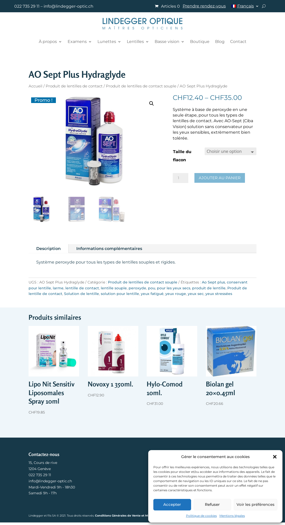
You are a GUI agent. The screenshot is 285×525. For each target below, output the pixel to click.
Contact (238, 41)
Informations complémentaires (109, 248)
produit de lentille (209, 288)
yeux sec (196, 293)
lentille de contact (82, 288)
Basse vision (167, 41)
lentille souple (114, 288)
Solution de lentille (81, 293)
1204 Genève (40, 468)
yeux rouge (175, 293)
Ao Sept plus (213, 282)
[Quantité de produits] (180, 178)
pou (151, 288)
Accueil (35, 86)
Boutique (199, 41)
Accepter (172, 504)
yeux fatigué (152, 293)
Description (48, 248)
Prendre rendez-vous (204, 6)
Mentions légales (232, 516)
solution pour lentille (120, 293)
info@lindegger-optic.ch (68, 6)
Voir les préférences (256, 504)
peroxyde (137, 288)
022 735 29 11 (27, 6)
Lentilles (135, 41)
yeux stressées (218, 293)
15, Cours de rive (43, 462)
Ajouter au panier (220, 177)
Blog (220, 41)
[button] (274, 456)
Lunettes (106, 41)
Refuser (212, 504)
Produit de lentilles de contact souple (141, 86)
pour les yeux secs (173, 288)
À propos (48, 41)
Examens (77, 41)
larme (58, 288)
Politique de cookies (201, 516)
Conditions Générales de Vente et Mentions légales (132, 515)
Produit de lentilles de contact (74, 86)
